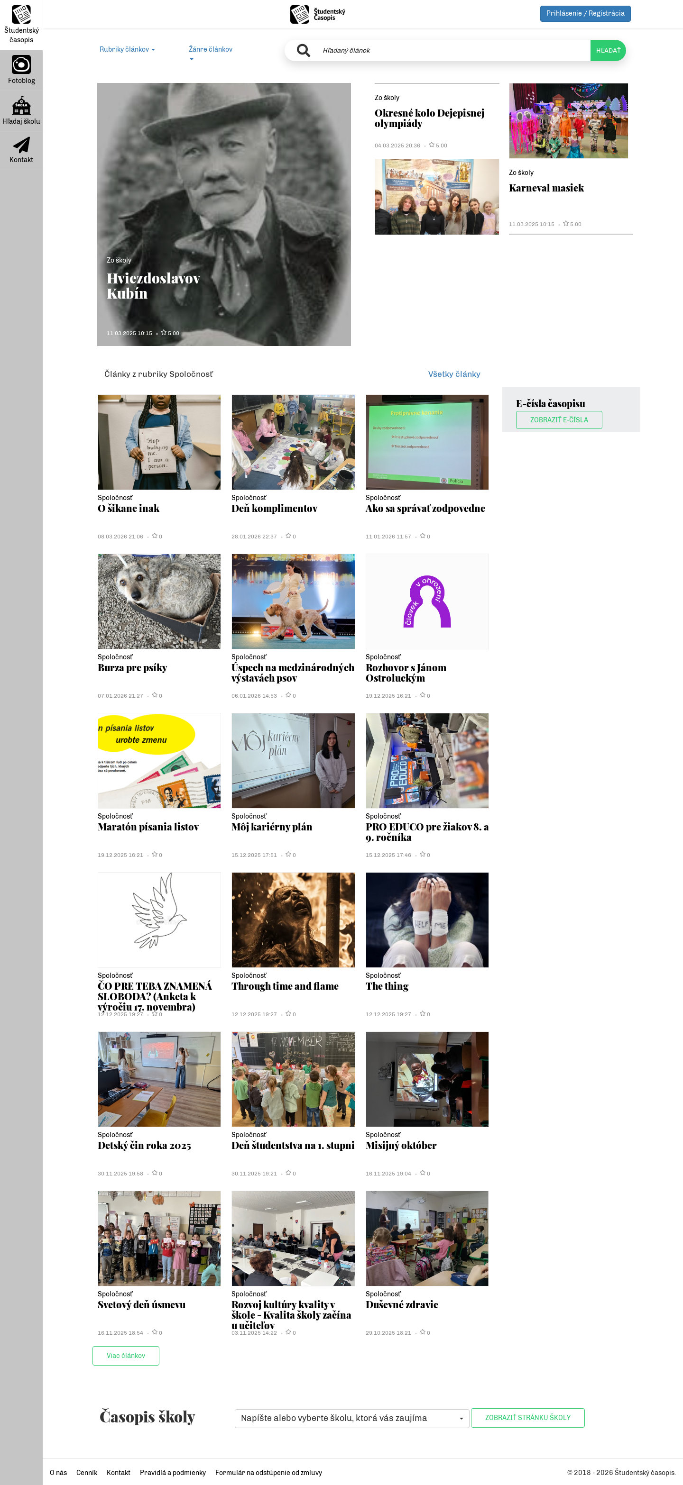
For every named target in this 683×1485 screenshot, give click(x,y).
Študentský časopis (21, 24)
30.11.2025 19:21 (254, 1173)
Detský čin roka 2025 (145, 1145)
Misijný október (402, 1145)
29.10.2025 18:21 (388, 1333)
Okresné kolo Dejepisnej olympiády (430, 117)
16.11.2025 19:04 (388, 1173)
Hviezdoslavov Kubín (154, 285)
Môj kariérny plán (272, 826)
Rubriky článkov (127, 50)
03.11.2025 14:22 (254, 1333)
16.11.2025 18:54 (120, 1333)
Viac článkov (126, 1356)
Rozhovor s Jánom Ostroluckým (408, 672)
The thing (388, 985)
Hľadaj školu (21, 111)
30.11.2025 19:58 (120, 1173)
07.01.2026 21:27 (120, 695)
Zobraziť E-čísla (559, 420)
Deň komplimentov (275, 507)
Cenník (86, 1473)
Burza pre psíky (134, 667)
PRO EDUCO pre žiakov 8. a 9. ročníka (426, 831)
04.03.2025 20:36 (397, 145)
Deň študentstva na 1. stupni (279, 1150)
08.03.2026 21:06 (120, 536)
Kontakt (21, 150)
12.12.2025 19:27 (120, 1014)
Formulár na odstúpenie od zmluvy (268, 1473)
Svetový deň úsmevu (144, 1304)
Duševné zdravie (403, 1304)
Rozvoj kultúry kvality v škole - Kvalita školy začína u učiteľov (285, 1315)
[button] (352, 1418)
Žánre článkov (210, 53)
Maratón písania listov (150, 826)
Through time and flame (287, 985)
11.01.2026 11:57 (388, 536)
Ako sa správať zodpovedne (427, 507)
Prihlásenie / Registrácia (585, 13)
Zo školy (119, 260)
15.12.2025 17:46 (388, 855)
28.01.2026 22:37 (254, 536)
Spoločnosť (115, 498)
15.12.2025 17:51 (254, 855)
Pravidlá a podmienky (173, 1473)
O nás (58, 1473)
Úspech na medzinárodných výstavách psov (270, 678)
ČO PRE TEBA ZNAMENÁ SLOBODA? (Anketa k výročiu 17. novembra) (156, 996)
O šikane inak (129, 507)
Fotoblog (21, 70)
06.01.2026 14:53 (254, 695)
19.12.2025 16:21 (388, 695)
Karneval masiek (547, 187)
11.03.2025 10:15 (129, 333)
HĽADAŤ (608, 50)
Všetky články (454, 374)
